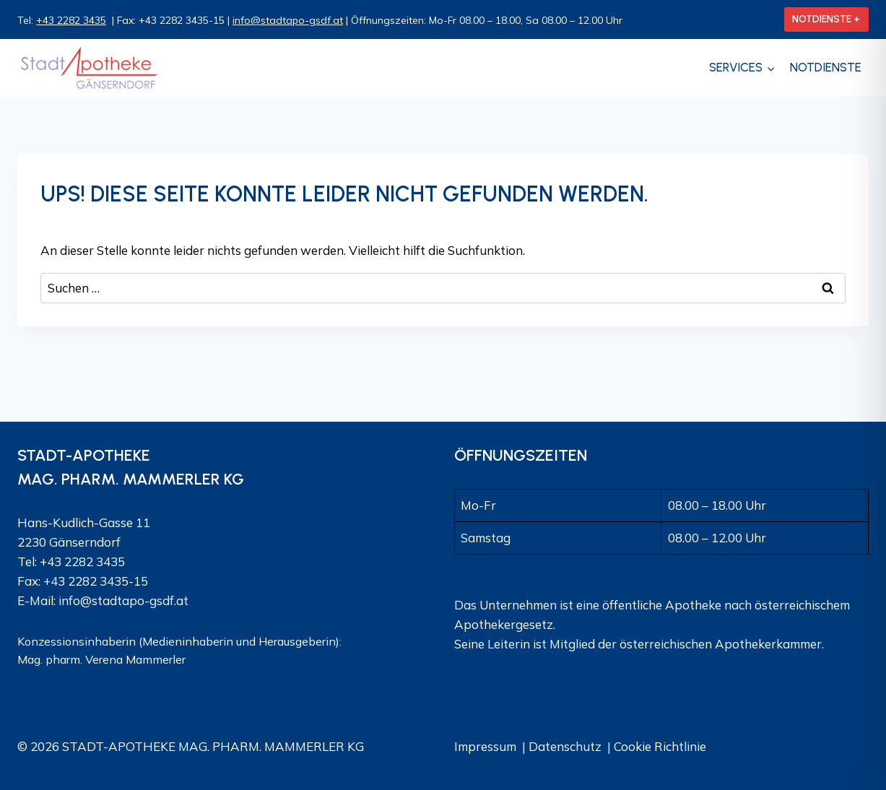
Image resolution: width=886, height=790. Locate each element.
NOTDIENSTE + (826, 19)
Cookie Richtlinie (660, 746)
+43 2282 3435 (71, 20)
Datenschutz (565, 746)
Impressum (485, 746)
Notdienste (825, 67)
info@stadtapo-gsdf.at (288, 20)
